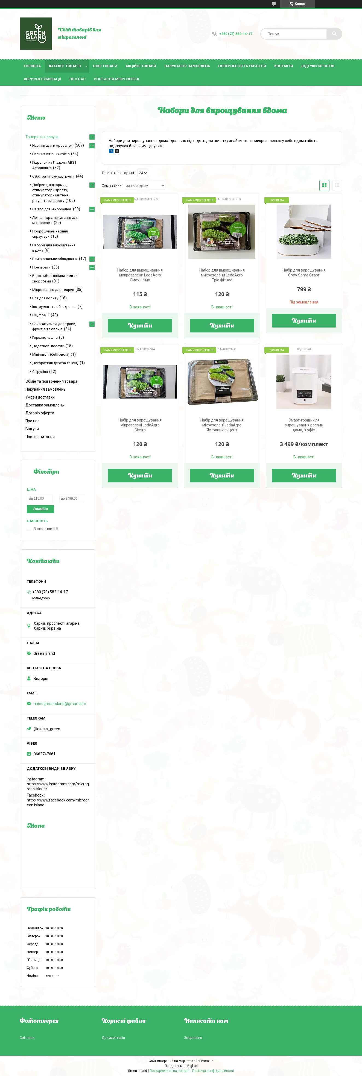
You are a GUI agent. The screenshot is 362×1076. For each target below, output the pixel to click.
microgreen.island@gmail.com (60, 703)
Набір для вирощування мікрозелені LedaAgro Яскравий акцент (222, 425)
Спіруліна (40, 372)
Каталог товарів (65, 66)
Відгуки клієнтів (317, 66)
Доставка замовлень (44, 405)
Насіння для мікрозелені (52, 145)
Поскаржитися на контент (170, 1071)
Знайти (40, 509)
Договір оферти (39, 413)
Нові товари (105, 66)
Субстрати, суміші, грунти (53, 176)
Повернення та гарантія (242, 66)
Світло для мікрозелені (52, 209)
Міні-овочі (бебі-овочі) (50, 354)
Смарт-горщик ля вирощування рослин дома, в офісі (304, 425)
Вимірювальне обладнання (55, 259)
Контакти (283, 66)
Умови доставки (40, 397)
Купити (140, 326)
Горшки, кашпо (45, 337)
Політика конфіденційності (213, 1071)
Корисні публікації (42, 79)
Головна (32, 66)
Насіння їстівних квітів (51, 154)
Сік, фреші (40, 315)
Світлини (27, 1038)
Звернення (193, 1038)
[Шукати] (334, 34)
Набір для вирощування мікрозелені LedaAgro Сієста (140, 425)
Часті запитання (40, 437)
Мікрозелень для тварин (53, 290)
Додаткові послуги (48, 346)
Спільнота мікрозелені (116, 79)
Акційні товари (140, 66)
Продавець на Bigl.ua (181, 1066)
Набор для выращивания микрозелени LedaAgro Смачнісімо (140, 275)
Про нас (77, 79)
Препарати (41, 267)
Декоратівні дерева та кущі (55, 363)
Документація (113, 1038)
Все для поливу (45, 298)
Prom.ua (207, 1061)
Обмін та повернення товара (51, 381)
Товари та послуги (42, 137)
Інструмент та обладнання (54, 307)
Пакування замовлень (187, 66)
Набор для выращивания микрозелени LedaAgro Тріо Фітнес (222, 275)
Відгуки (32, 429)
